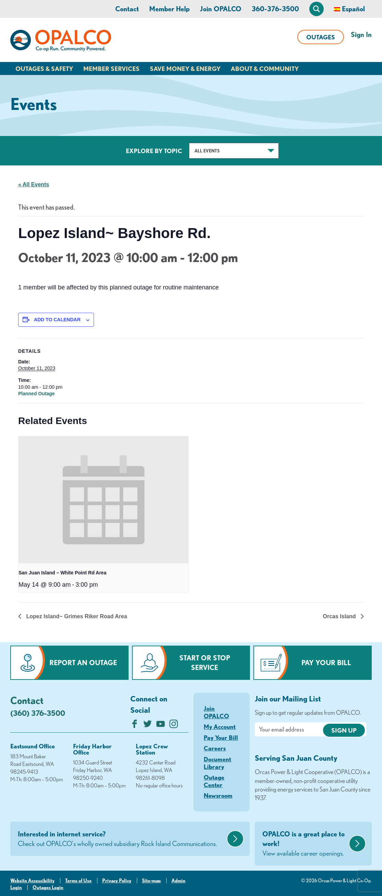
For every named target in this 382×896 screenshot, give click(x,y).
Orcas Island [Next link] (340, 616)
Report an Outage (83, 663)
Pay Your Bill (326, 663)
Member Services (111, 68)
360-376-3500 (275, 9)
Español (353, 9)
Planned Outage (36, 393)
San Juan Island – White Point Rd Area (62, 572)
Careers (215, 748)
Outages (320, 37)
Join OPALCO (220, 9)
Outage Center (214, 781)
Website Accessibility (32, 880)
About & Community (265, 68)
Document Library (217, 763)
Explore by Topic (154, 150)
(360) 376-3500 (37, 713)
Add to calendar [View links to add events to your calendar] (57, 319)
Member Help (169, 9)
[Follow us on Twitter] (147, 726)
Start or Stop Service (204, 662)
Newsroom (218, 795)
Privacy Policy (116, 880)
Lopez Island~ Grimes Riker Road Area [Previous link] (76, 616)
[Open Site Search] (316, 9)
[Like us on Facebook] (134, 726)
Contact (127, 9)
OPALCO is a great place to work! (304, 844)
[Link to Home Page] (60, 42)
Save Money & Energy (185, 68)
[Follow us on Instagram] (173, 726)
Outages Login (48, 887)
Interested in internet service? (121, 839)
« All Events (33, 184)
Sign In (361, 34)
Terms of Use (78, 880)
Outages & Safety (44, 68)
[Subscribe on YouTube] (160, 726)
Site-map (151, 880)
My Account (220, 726)
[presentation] (104, 500)
